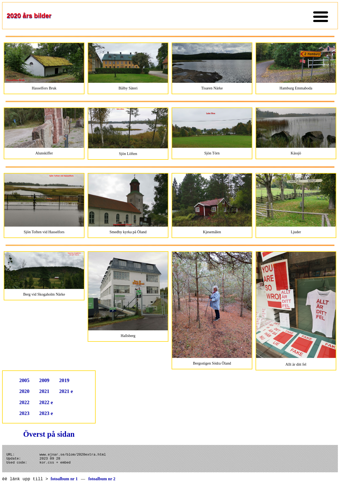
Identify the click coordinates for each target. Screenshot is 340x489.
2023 (24, 413)
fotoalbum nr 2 (101, 482)
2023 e (46, 413)
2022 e (46, 402)
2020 (24, 391)
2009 (44, 380)
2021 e (66, 391)
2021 (44, 391)
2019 (64, 380)
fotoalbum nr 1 (64, 482)
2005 (24, 380)
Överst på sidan (49, 434)
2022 (24, 402)
